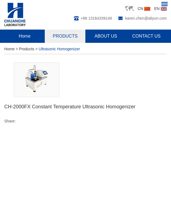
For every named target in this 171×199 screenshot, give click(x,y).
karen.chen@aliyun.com (146, 18)
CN (144, 8)
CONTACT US (146, 36)
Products (26, 49)
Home (25, 36)
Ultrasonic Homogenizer (59, 49)
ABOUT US (105, 36)
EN (160, 8)
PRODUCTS (65, 36)
